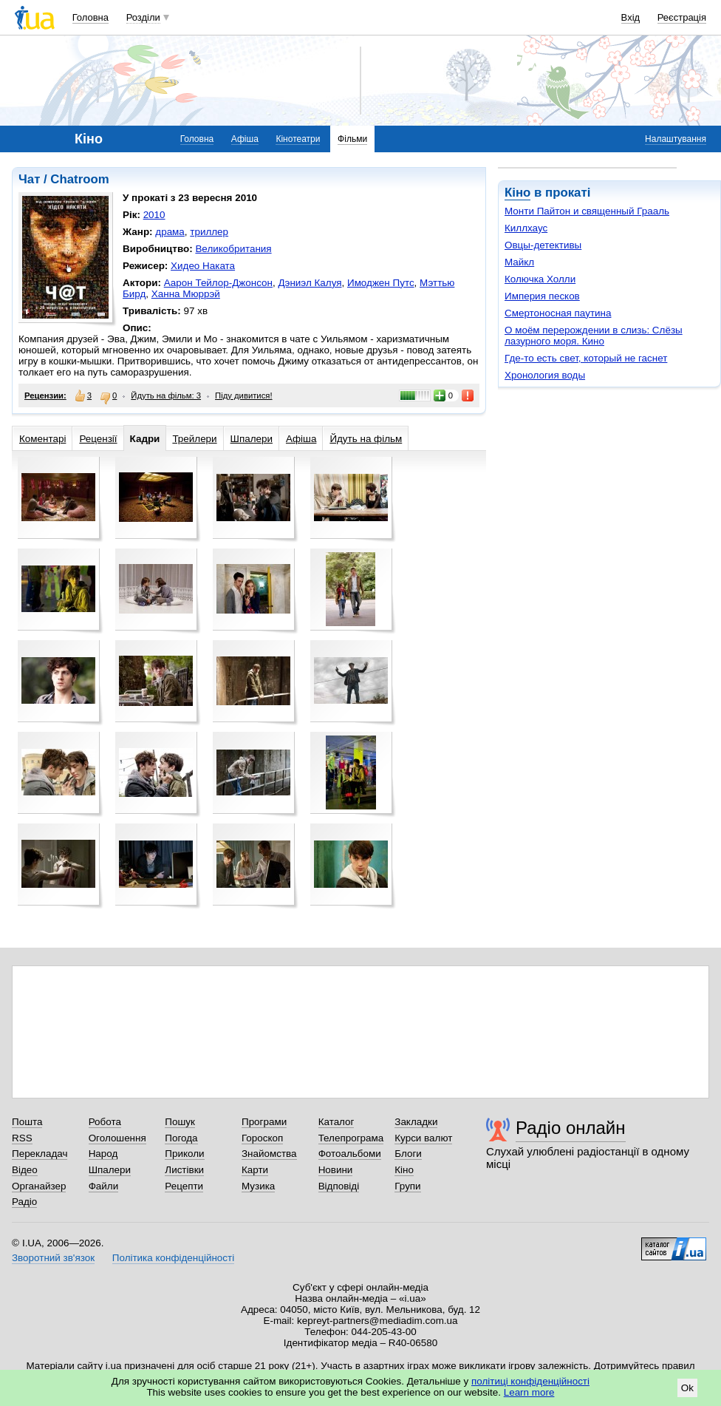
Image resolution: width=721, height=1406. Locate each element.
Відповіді (339, 1186)
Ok (687, 1387)
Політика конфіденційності (173, 1257)
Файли (104, 1186)
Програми (264, 1121)
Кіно (517, 193)
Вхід (630, 17)
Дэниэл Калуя (309, 282)
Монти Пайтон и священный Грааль (587, 211)
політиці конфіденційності (530, 1381)
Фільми (352, 139)
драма (170, 231)
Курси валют (423, 1138)
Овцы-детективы (543, 245)
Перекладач (39, 1153)
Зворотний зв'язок (53, 1257)
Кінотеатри (298, 139)
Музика (258, 1186)
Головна (90, 17)
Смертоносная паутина (558, 313)
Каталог (336, 1121)
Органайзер (39, 1186)
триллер (209, 231)
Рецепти (184, 1186)
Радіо (24, 1201)
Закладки (415, 1121)
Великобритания (233, 248)
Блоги (408, 1153)
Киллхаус (526, 228)
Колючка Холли (540, 279)
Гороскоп (262, 1138)
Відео (25, 1169)
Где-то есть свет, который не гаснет (586, 358)
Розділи (143, 17)
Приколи (184, 1153)
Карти (255, 1169)
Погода (181, 1138)
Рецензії (98, 438)
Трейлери (194, 438)
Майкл (519, 262)
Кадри (145, 438)
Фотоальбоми (349, 1153)
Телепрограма (351, 1138)
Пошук (180, 1121)
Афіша (245, 139)
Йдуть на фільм (365, 438)
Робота (105, 1121)
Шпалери (251, 438)
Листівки (184, 1169)
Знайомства (269, 1153)
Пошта (27, 1121)
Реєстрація (681, 17)
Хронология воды (545, 375)
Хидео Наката (203, 265)
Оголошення (117, 1138)
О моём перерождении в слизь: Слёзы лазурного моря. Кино (594, 336)
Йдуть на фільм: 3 (166, 395)
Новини (335, 1169)
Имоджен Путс (380, 282)
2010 (154, 214)
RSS (22, 1138)
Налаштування (675, 139)
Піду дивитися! (244, 395)
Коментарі (42, 438)
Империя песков (542, 296)
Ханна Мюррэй (185, 293)
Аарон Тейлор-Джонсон (218, 282)
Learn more (529, 1392)
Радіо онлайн (571, 1128)
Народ (103, 1153)
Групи (407, 1186)
